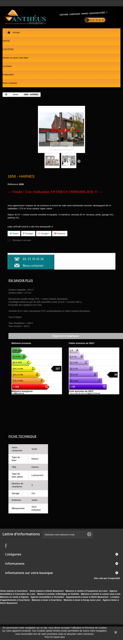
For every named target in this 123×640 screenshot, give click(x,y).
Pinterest (59, 233)
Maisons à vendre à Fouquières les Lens (86, 591)
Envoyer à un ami (22, 240)
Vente (15, 94)
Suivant (79, 161)
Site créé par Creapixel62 (108, 578)
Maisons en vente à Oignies (14, 597)
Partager (28, 233)
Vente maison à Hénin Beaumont (47, 591)
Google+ (43, 233)
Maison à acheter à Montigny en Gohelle (58, 594)
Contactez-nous (118, 3)
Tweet (14, 233)
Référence (13, 184)
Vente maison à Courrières (14, 591)
